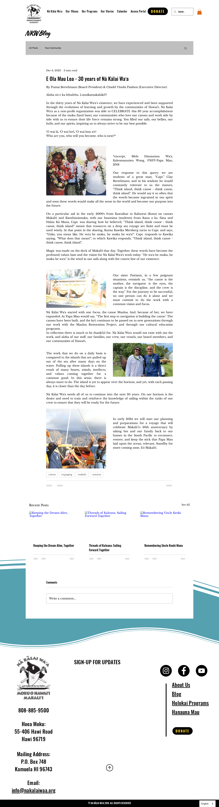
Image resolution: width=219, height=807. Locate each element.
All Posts (33, 48)
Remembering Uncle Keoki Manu (163, 545)
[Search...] (182, 11)
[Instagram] (8, 5)
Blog (176, 694)
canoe (52, 474)
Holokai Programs (190, 703)
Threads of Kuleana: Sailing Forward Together (105, 547)
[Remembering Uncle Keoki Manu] (165, 525)
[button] (73, 11)
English (205, 803)
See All (186, 504)
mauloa (96, 474)
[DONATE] (158, 11)
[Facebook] (184, 671)
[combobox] (207, 803)
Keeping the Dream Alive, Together (53, 545)
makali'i (82, 474)
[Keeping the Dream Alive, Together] (54, 525)
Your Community (53, 48)
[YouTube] (201, 671)
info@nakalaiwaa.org (34, 790)
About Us (181, 685)
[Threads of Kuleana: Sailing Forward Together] (109, 525)
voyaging (66, 474)
